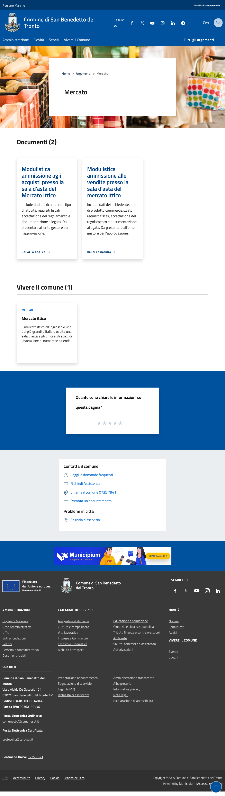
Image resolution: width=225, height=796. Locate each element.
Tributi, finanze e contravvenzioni (136, 632)
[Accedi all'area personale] (207, 6)
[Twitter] (138, 22)
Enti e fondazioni (14, 638)
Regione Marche (13, 5)
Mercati (27, 310)
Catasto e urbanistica (72, 644)
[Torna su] (216, 787)
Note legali (120, 694)
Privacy (40, 777)
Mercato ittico (34, 318)
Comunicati (176, 626)
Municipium (187, 783)
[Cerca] (218, 23)
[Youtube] (149, 22)
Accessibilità (21, 777)
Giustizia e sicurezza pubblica (133, 626)
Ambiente (120, 638)
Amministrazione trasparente (133, 677)
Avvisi (173, 632)
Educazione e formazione (130, 620)
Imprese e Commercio (73, 638)
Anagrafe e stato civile (73, 621)
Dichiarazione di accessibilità (133, 700)
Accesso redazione (210, 783)
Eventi (173, 651)
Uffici (6, 632)
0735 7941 (35, 756)
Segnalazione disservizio (75, 683)
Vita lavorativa (68, 632)
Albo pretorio (122, 683)
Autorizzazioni (123, 649)
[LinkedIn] (169, 22)
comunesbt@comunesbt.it (20, 721)
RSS (5, 777)
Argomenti (83, 73)
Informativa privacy (126, 689)
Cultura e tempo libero (73, 626)
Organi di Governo (15, 621)
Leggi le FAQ (66, 689)
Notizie (174, 621)
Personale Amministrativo (20, 649)
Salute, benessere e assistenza (134, 643)
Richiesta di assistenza (73, 694)
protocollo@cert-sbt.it (17, 739)
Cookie (55, 777)
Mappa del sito (74, 777)
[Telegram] (179, 22)
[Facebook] (128, 22)
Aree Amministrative (17, 626)
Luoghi (173, 657)
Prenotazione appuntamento (78, 677)
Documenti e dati (14, 655)
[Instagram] (159, 22)
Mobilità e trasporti (71, 649)
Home (66, 73)
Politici (7, 644)
